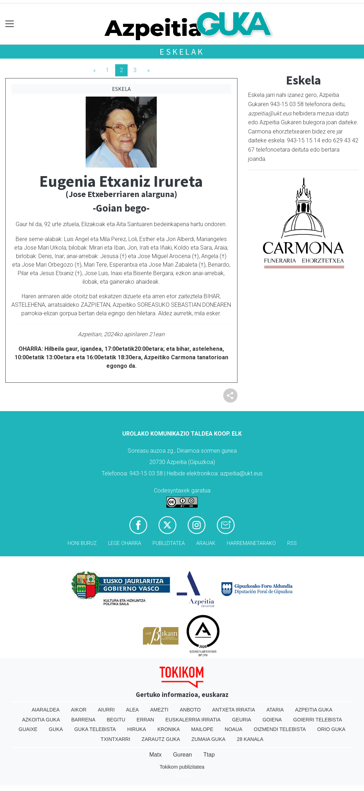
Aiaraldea (46, 710)
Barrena (83, 719)
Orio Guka (331, 729)
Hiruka (136, 729)
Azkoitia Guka (41, 719)
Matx (155, 755)
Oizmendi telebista (280, 729)
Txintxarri (115, 739)
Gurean (182, 755)
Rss (292, 543)
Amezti (159, 710)
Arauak (205, 543)
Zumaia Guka (208, 739)
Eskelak (182, 51)
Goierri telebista (317, 719)
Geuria (241, 719)
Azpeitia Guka (313, 710)
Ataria (275, 710)
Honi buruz (82, 543)
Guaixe (27, 729)
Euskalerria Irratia (192, 719)
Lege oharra (124, 543)
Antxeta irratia (233, 710)
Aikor (79, 710)
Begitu (116, 719)
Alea (132, 710)
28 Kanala (250, 739)
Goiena (272, 719)
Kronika (168, 729)
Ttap (209, 755)
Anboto (190, 710)
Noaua (233, 729)
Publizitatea (168, 543)
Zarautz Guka (160, 739)
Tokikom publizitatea (182, 767)
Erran (145, 719)
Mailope (202, 729)
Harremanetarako (251, 543)
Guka (56, 729)
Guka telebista (95, 729)
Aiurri (106, 710)
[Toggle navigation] (9, 24)
